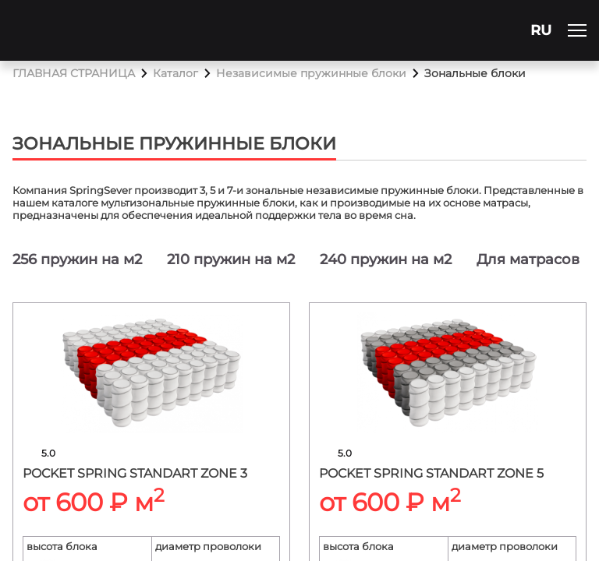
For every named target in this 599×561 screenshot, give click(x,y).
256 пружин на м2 (77, 259)
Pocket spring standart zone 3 (135, 473)
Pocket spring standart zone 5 (431, 473)
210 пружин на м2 (231, 259)
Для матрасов (528, 259)
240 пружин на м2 (386, 259)
